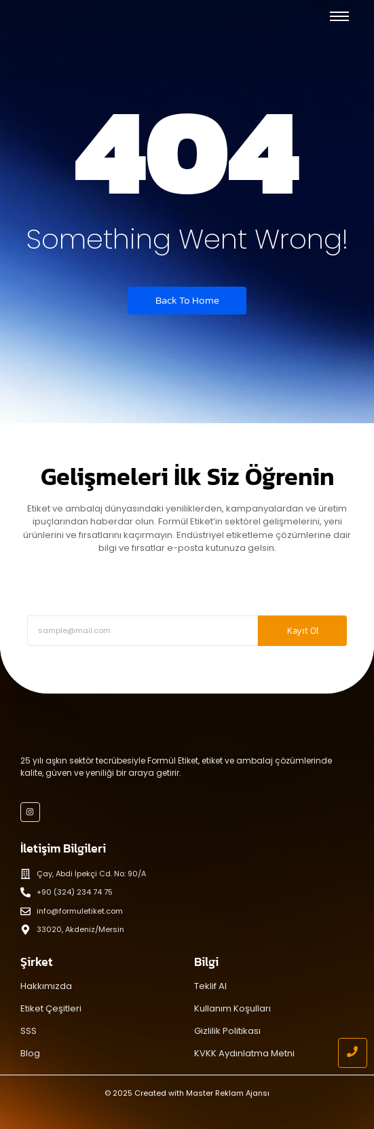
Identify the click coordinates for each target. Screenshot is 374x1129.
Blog (30, 1053)
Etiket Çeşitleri (50, 1008)
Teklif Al (210, 986)
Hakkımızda (46, 986)
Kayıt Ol (302, 630)
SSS (28, 1030)
